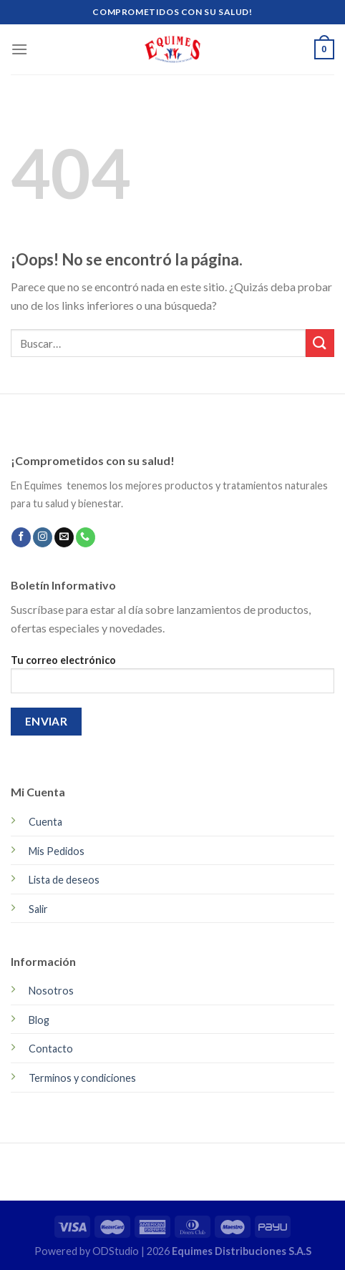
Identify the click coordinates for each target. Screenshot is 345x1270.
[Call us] (85, 537)
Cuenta (45, 822)
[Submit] (320, 343)
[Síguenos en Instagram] (42, 537)
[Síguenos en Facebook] (21, 537)
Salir (38, 909)
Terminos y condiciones (82, 1078)
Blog (39, 1020)
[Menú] (19, 49)
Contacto (51, 1048)
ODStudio (116, 1251)
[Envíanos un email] (64, 537)
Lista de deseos (64, 880)
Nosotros (51, 991)
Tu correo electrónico (172, 678)
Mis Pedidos (56, 851)
